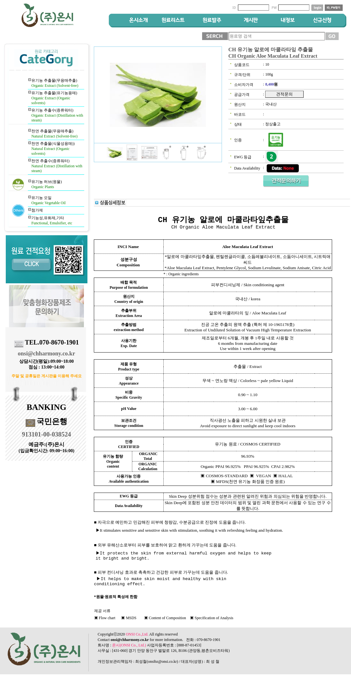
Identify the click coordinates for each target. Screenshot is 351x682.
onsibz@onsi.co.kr (162, 664)
